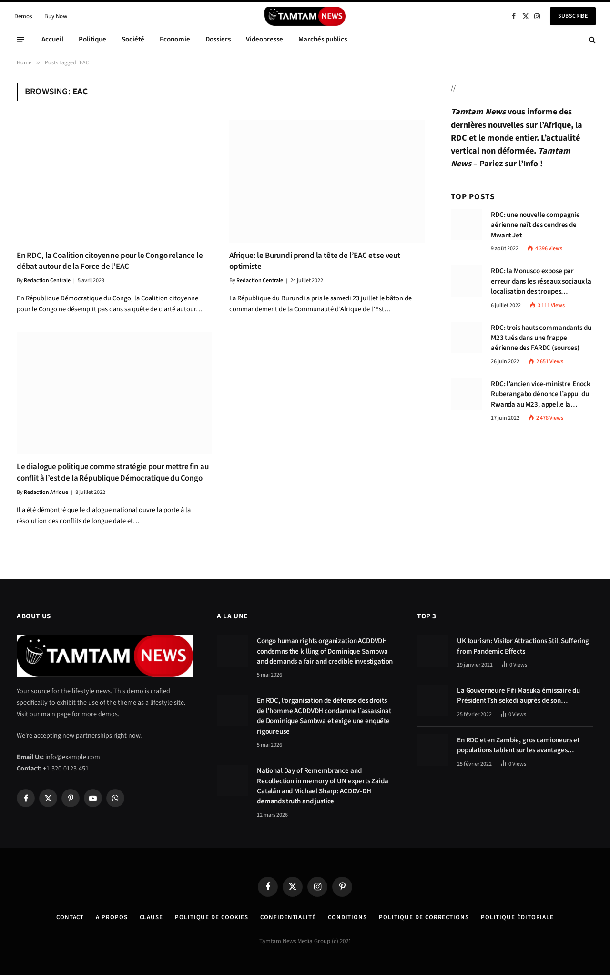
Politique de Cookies (211, 917)
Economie (175, 39)
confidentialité (288, 917)
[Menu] (20, 39)
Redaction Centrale (47, 281)
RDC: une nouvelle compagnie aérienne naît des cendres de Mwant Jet (535, 225)
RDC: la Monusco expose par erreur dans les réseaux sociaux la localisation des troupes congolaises (541, 281)
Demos (23, 16)
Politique (92, 39)
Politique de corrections (424, 917)
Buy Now (55, 16)
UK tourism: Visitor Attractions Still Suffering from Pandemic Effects (523, 646)
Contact (70, 917)
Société (133, 39)
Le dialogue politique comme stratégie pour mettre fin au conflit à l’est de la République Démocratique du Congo (112, 472)
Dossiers (218, 39)
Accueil (52, 39)
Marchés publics (322, 39)
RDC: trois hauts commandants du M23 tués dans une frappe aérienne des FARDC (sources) (541, 338)
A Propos (111, 917)
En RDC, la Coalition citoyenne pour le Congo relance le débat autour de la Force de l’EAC (110, 261)
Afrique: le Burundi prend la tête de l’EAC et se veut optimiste (314, 261)
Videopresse (264, 39)
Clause (151, 917)
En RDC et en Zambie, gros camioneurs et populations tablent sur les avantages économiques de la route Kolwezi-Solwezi (519, 745)
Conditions (347, 917)
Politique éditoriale (517, 917)
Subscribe (573, 16)
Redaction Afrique (46, 492)
